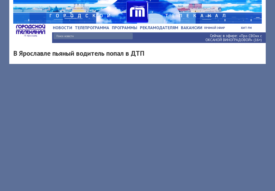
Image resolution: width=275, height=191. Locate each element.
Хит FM (246, 28)
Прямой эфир (214, 28)
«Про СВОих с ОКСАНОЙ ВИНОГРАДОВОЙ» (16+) (233, 37)
